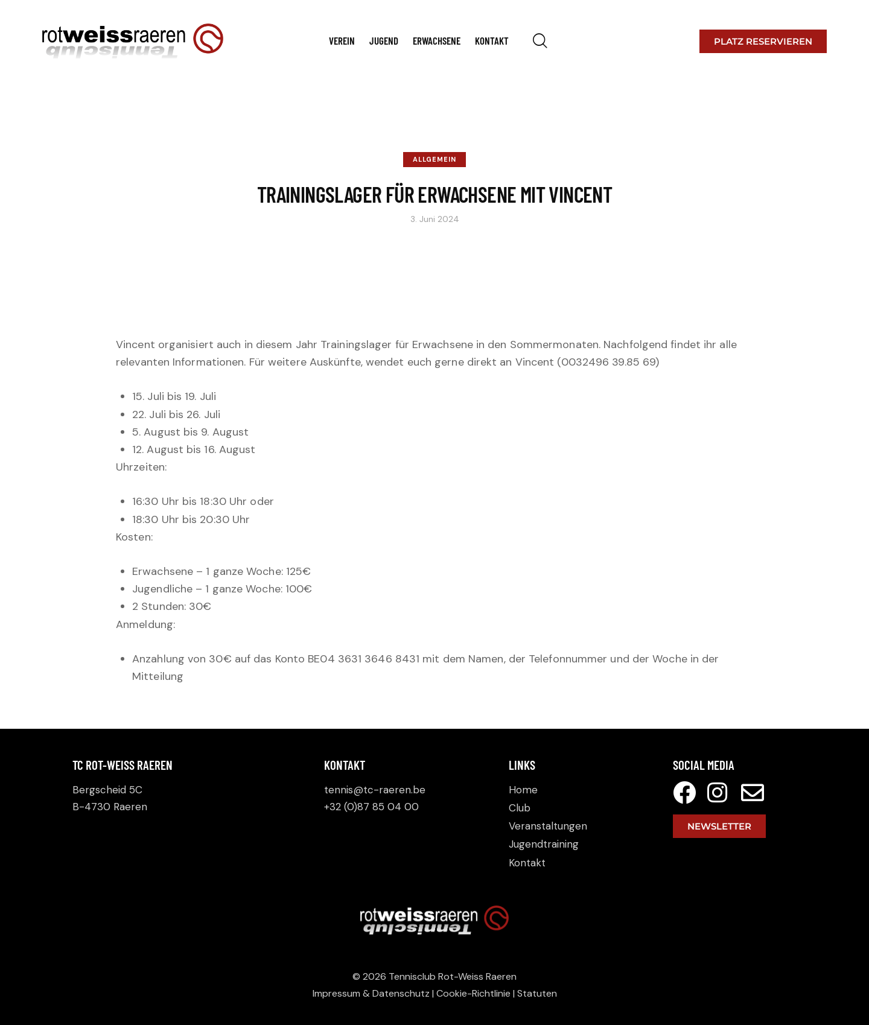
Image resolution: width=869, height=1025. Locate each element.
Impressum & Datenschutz (371, 993)
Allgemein (434, 159)
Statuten (537, 993)
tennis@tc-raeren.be (374, 789)
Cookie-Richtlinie (473, 993)
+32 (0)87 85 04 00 (371, 806)
